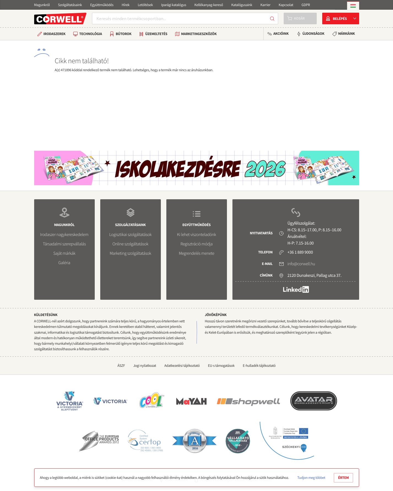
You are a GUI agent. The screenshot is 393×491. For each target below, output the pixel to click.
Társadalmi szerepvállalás (64, 244)
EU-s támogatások (221, 365)
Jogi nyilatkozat (144, 365)
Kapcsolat (286, 4)
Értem (343, 477)
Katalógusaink (241, 4)
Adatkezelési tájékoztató (182, 365)
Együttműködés (101, 4)
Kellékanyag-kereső (208, 4)
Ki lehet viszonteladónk (196, 234)
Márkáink (346, 33)
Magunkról (42, 4)
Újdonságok (313, 33)
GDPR (306, 4)
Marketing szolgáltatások (130, 253)
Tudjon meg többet (311, 477)
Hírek (125, 4)
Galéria (64, 263)
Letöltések (145, 4)
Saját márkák (64, 253)
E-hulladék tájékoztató (259, 365)
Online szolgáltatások (130, 244)
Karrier (265, 4)
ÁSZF (121, 365)
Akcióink (280, 33)
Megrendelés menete (196, 253)
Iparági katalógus (173, 4)
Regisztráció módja (196, 244)
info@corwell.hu (301, 264)
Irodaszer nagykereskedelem (64, 234)
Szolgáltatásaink (70, 4)
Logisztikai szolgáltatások (130, 234)
